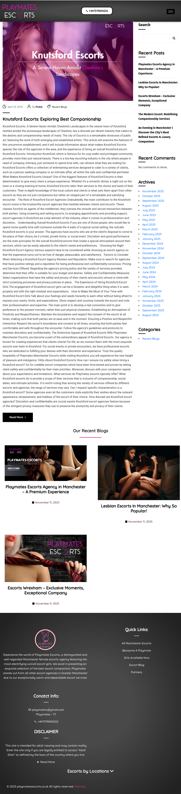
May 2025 (148, 220)
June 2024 (149, 272)
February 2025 (152, 234)
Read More (47, 762)
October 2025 (151, 196)
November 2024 (153, 248)
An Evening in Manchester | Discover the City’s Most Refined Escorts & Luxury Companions (155, 134)
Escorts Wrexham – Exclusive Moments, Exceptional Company (156, 100)
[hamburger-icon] (171, 11)
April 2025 (149, 224)
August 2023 (150, 315)
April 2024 (149, 281)
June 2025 (149, 215)
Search (144, 24)
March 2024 (150, 286)
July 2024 (148, 267)
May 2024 (148, 277)
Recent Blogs (59, 106)
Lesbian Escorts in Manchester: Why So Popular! (158, 85)
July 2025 (148, 210)
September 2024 (153, 258)
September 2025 (153, 200)
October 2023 (151, 305)
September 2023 (153, 310)
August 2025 (150, 205)
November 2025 (153, 191)
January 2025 (151, 239)
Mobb (39, 106)
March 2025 (150, 229)
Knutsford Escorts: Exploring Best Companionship (52, 119)
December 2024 (152, 243)
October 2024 (151, 253)
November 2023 (153, 300)
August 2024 (150, 262)
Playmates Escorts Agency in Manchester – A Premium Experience (156, 69)
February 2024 (152, 291)
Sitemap (80, 786)
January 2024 (151, 296)
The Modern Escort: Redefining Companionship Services (158, 116)
